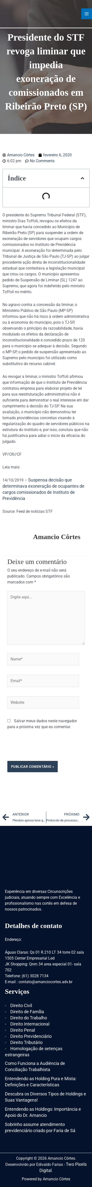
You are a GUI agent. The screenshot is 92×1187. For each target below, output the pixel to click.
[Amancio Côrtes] (23, 13)
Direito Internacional (29, 1024)
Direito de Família (27, 1011)
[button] (82, 178)
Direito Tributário (26, 1042)
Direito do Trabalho (28, 1017)
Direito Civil (21, 1005)
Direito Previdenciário (31, 1036)
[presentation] (44, 748)
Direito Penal (22, 1030)
